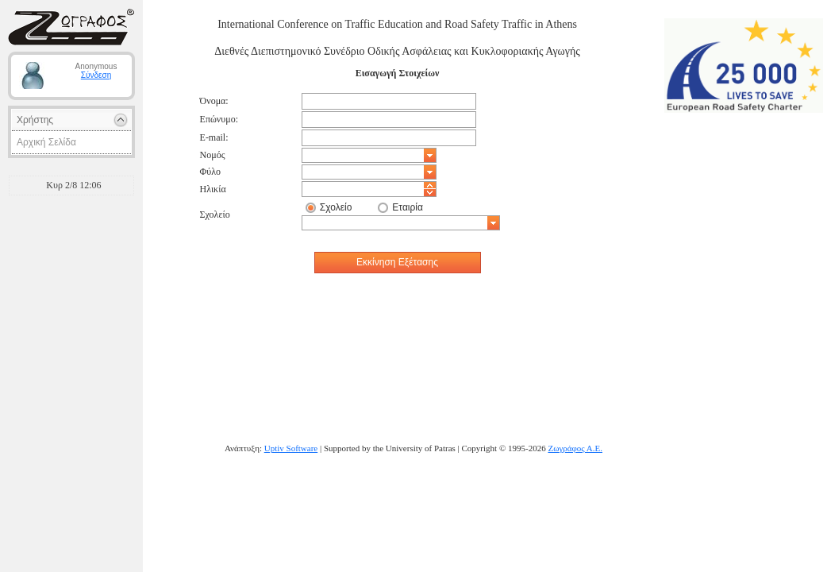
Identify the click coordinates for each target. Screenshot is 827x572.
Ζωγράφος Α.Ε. (575, 448)
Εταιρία (407, 207)
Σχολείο (336, 207)
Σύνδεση (96, 75)
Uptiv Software (291, 448)
